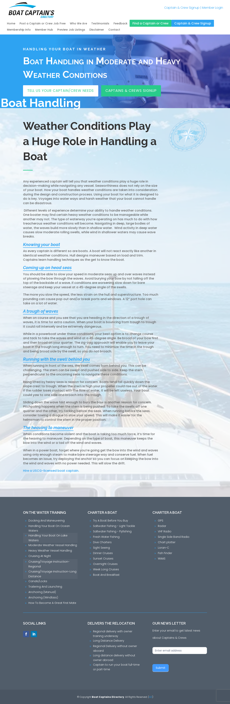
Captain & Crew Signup (181, 7)
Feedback (120, 23)
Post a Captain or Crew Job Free (43, 23)
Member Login (212, 7)
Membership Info (19, 30)
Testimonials (100, 23)
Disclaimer (96, 30)
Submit (160, 668)
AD (150, 697)
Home (11, 23)
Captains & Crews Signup (130, 90)
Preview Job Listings (71, 30)
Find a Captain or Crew (150, 24)
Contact (114, 30)
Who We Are (78, 23)
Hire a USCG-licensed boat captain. (52, 470)
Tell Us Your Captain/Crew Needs (60, 90)
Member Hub (44, 30)
